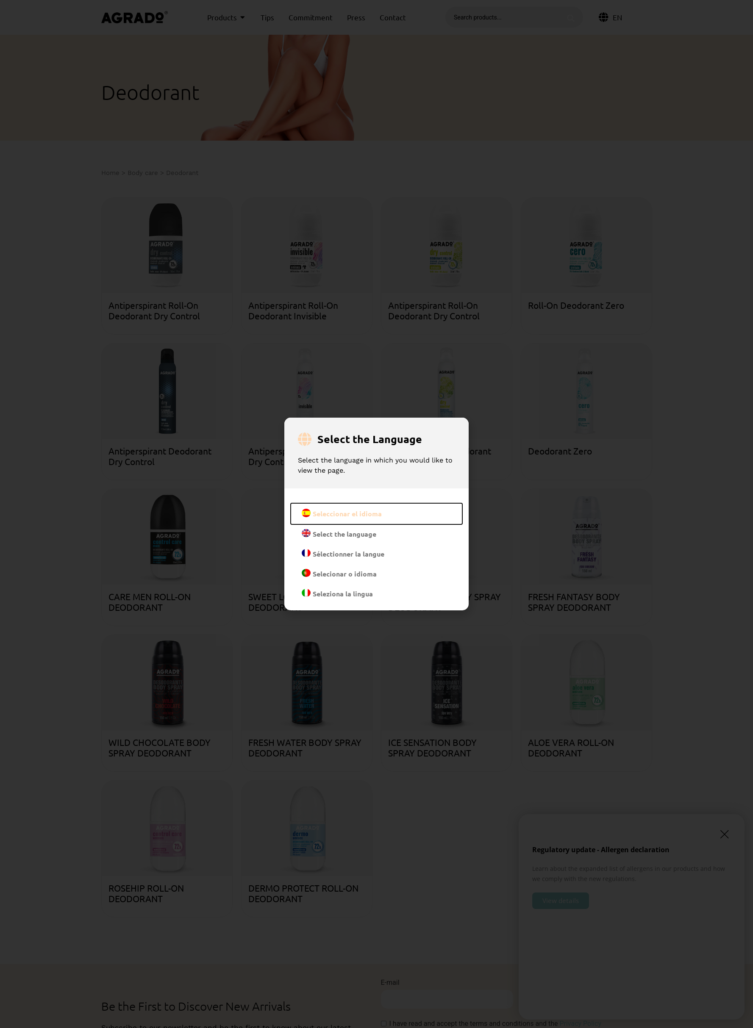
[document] (376, 514)
